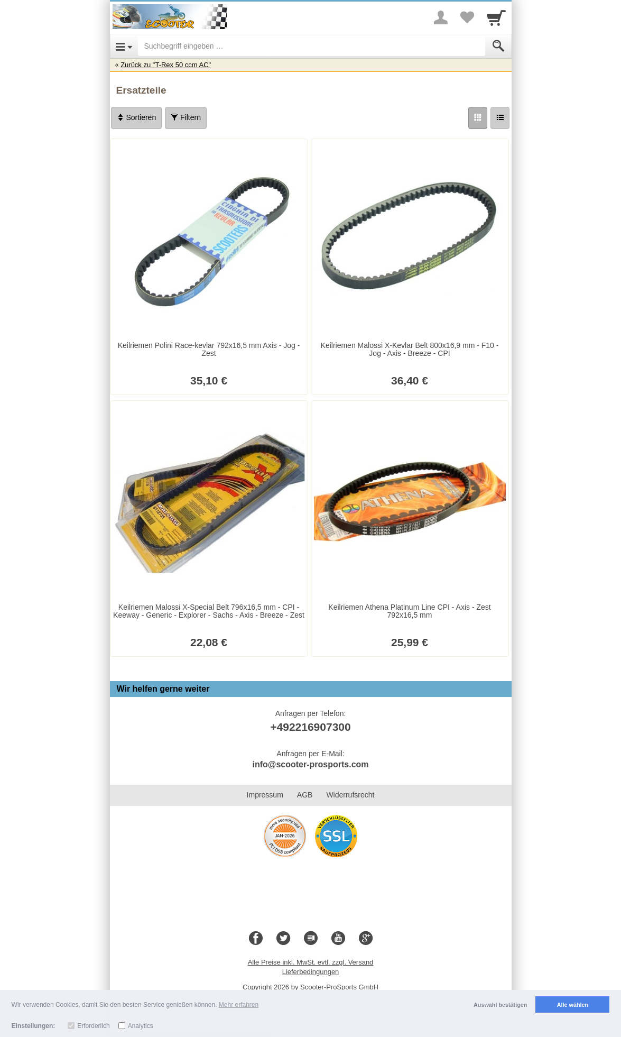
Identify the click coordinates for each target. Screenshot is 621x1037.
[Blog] (311, 938)
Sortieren (136, 117)
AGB (305, 795)
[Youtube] (338, 938)
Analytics (140, 1026)
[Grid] (477, 118)
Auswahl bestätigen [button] (500, 1005)
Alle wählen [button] (572, 1005)
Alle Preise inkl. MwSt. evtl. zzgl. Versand (311, 962)
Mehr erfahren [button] (238, 1004)
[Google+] (365, 938)
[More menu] (441, 17)
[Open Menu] (124, 46)
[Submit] (498, 46)
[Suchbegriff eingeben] (311, 46)
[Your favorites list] (467, 17)
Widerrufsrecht (350, 795)
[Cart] (496, 17)
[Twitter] (283, 938)
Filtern (186, 117)
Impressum (265, 795)
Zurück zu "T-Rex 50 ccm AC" (166, 65)
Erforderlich (93, 1026)
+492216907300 (310, 727)
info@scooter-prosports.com (310, 764)
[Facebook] (256, 938)
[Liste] (499, 118)
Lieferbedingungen (310, 972)
